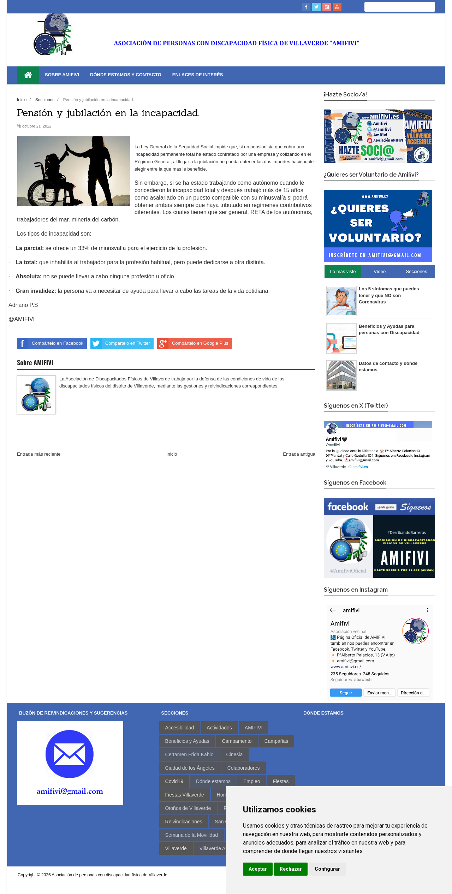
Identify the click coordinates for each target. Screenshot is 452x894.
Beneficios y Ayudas (187, 741)
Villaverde (176, 848)
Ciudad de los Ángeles (190, 768)
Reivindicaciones (183, 821)
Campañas (276, 741)
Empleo (251, 781)
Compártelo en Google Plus (192, 343)
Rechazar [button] (291, 869)
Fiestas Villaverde (184, 795)
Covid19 (174, 781)
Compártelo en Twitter (120, 343)
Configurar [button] (327, 869)
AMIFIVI (254, 727)
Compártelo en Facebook (50, 343)
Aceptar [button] (258, 869)
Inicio (22, 99)
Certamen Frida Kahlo (189, 754)
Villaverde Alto (215, 848)
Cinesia (234, 754)
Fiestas (281, 781)
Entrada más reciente (39, 454)
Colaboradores (243, 768)
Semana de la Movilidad (191, 835)
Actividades (219, 727)
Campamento (237, 741)
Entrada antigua (299, 454)
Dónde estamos (213, 781)
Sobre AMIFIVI (62, 74)
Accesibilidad (179, 727)
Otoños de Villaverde (188, 808)
